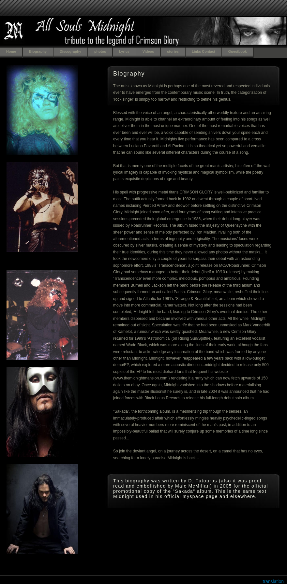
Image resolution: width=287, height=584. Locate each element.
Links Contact (203, 51)
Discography (70, 51)
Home (11, 51)
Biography (38, 51)
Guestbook (237, 51)
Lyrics (124, 51)
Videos (148, 51)
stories (173, 51)
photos (100, 51)
